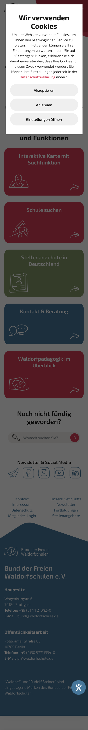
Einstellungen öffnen (44, 119)
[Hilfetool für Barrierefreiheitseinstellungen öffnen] (78, 687)
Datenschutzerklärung (37, 77)
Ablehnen (44, 105)
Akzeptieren (44, 90)
